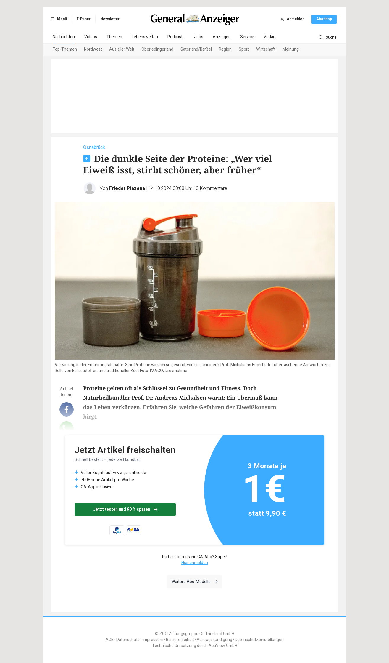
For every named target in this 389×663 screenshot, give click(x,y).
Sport (244, 49)
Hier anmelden (194, 563)
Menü (58, 19)
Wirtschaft (265, 49)
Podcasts (176, 37)
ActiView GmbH (223, 646)
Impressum (153, 640)
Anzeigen (222, 37)
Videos (90, 37)
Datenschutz (128, 640)
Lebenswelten (145, 37)
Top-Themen (65, 49)
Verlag (269, 37)
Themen (114, 37)
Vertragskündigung (214, 640)
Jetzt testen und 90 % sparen (125, 509)
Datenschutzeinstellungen (259, 640)
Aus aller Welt (121, 49)
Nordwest (93, 49)
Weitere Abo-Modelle (194, 582)
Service (247, 37)
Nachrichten (64, 37)
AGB (110, 640)
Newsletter (110, 19)
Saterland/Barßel (196, 49)
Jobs (198, 37)
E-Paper (84, 19)
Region (225, 49)
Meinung (291, 49)
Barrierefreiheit (180, 640)
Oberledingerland (157, 49)
